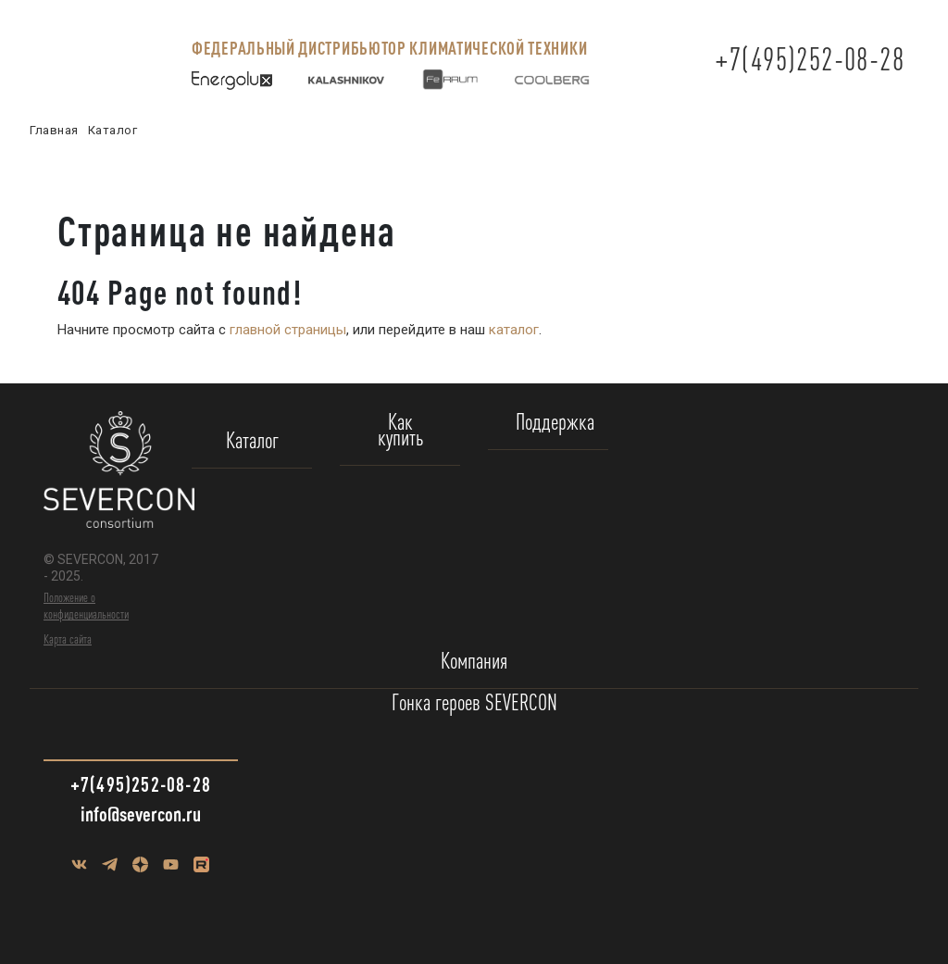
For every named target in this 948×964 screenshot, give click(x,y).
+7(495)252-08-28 (809, 59)
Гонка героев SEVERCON (474, 703)
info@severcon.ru (141, 813)
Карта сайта (68, 639)
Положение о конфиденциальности (86, 605)
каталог (514, 329)
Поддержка (555, 422)
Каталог (252, 441)
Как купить (400, 430)
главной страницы (288, 329)
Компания (474, 661)
